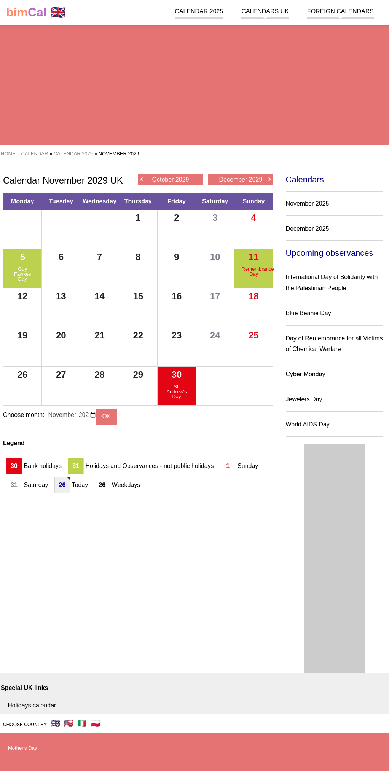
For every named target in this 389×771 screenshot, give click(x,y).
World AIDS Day (308, 424)
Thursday (138, 201)
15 (138, 296)
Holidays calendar (32, 705)
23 (177, 335)
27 (61, 374)
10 (215, 257)
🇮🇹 (82, 723)
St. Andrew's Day (176, 391)
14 (99, 296)
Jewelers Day (304, 399)
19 (23, 335)
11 (254, 257)
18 (254, 296)
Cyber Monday (305, 374)
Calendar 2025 (199, 11)
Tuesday (61, 201)
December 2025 (307, 228)
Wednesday (99, 201)
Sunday (254, 201)
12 (23, 296)
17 (215, 296)
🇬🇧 (35, 12)
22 (138, 335)
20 (61, 335)
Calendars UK (265, 11)
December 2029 (245, 179)
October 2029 (164, 179)
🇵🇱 (95, 723)
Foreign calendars (340, 11)
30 (177, 374)
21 (99, 335)
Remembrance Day (254, 271)
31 (75, 466)
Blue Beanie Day (308, 313)
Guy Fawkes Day (22, 274)
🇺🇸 (68, 723)
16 (177, 296)
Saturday (215, 201)
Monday (22, 201)
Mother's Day (22, 748)
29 (138, 374)
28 (99, 374)
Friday (176, 201)
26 (23, 374)
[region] (194, 84)
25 (254, 335)
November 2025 (307, 203)
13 (61, 296)
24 (215, 335)
